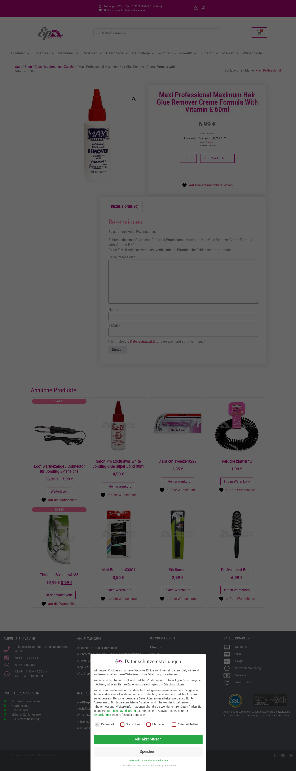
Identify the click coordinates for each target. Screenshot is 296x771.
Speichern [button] (148, 751)
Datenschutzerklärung (121, 710)
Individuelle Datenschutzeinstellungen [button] (148, 760)
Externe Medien (185, 724)
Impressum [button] (170, 765)
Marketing (155, 724)
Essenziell (104, 724)
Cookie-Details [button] (128, 765)
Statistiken (130, 724)
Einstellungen (102, 714)
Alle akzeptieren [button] (148, 739)
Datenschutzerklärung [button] (150, 765)
